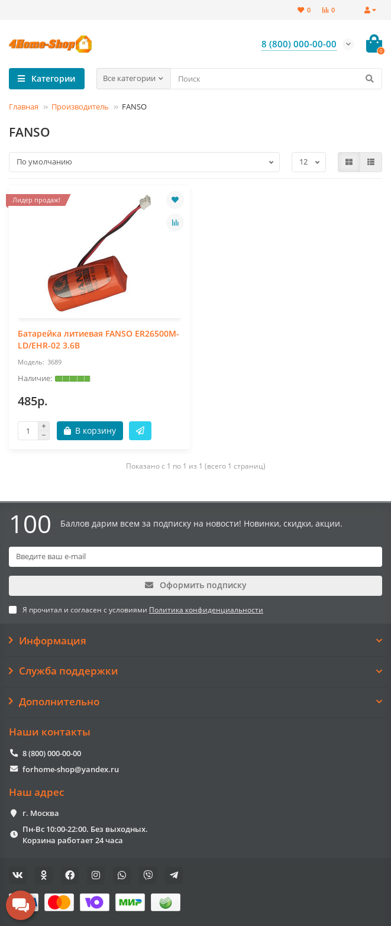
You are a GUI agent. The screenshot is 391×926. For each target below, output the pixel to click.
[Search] (276, 78)
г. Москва (40, 813)
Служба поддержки (195, 671)
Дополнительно (195, 701)
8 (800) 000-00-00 (51, 753)
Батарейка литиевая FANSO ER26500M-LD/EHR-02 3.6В (98, 339)
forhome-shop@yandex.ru (70, 769)
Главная (23, 106)
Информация (195, 640)
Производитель (80, 106)
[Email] (195, 557)
